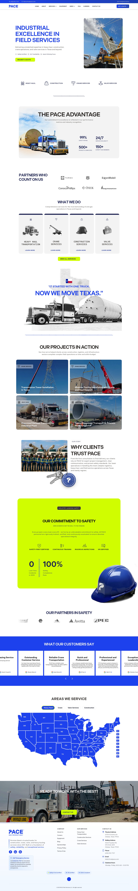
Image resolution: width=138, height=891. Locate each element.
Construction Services (84, 837)
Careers (59, 835)
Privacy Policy (61, 848)
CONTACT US (96, 6)
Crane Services (82, 840)
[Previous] (66, 679)
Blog (58, 841)
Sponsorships (61, 845)
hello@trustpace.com (112, 859)
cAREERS (86, 6)
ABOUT (44, 6)
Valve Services (81, 844)
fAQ (79, 6)
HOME (37, 6)
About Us (60, 832)
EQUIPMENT (63, 6)
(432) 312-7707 (110, 853)
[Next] (72, 679)
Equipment (60, 838)
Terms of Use (61, 851)
